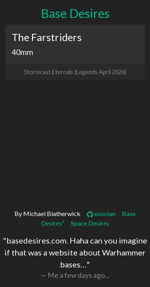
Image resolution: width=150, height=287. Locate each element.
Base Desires (75, 13)
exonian (101, 213)
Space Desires (90, 223)
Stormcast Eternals (48, 72)
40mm (22, 52)
